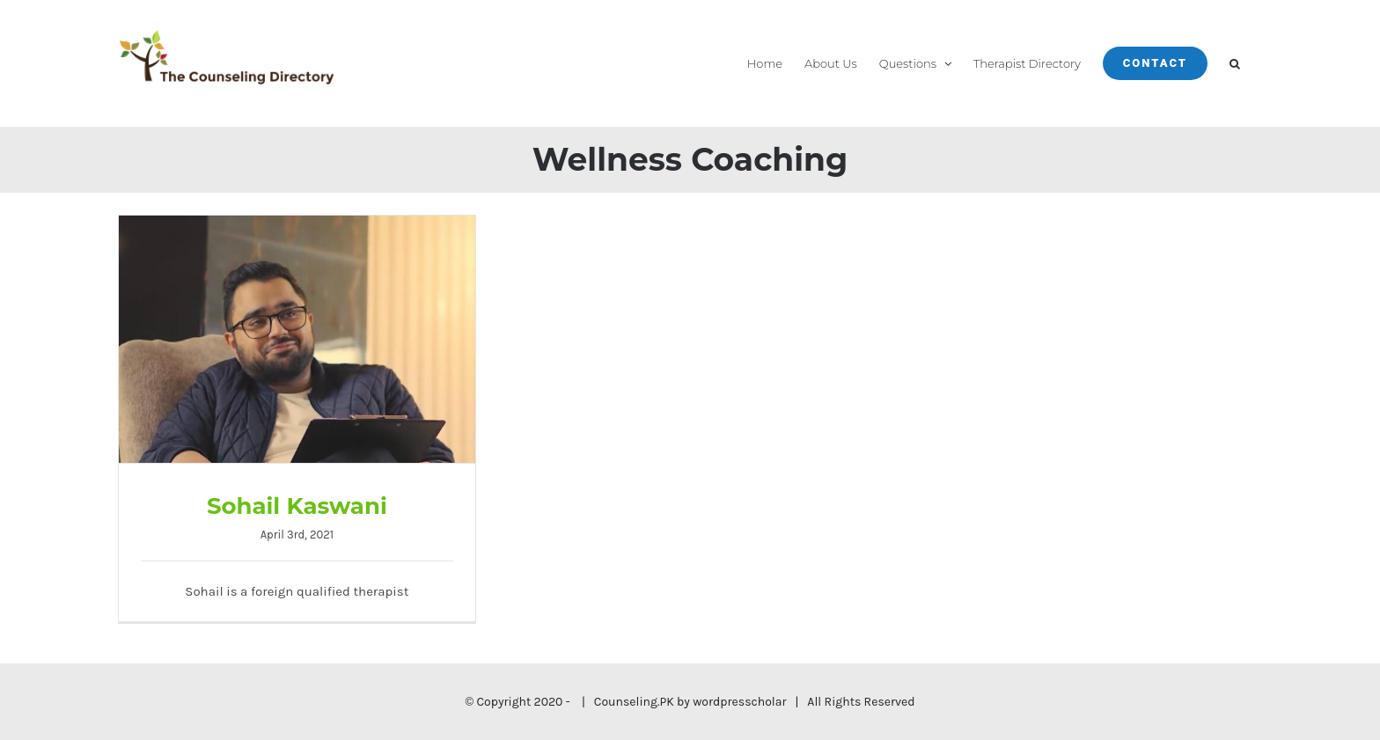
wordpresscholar (739, 701)
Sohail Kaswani (297, 506)
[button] (1235, 63)
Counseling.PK (634, 701)
